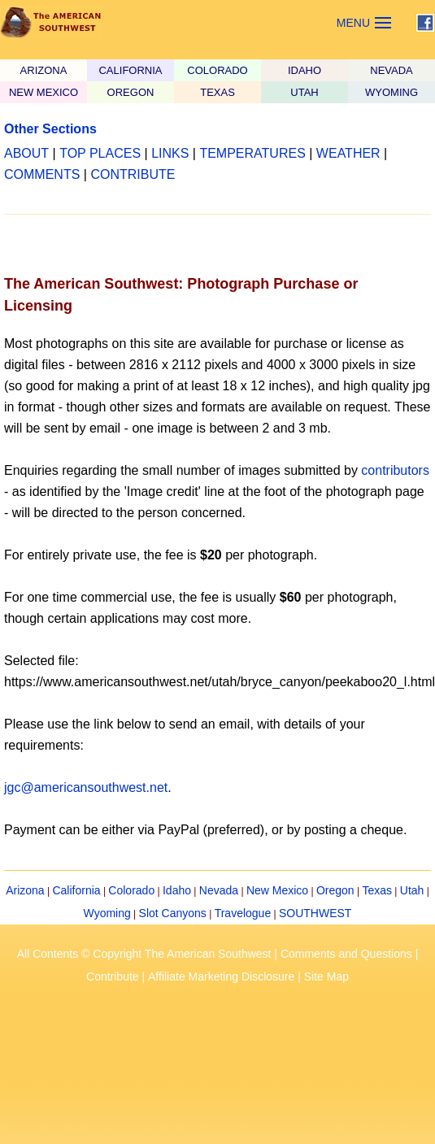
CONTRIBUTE (132, 174)
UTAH (304, 92)
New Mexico (277, 890)
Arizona (25, 890)
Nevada (218, 890)
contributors (395, 470)
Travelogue (243, 913)
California (76, 890)
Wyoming (107, 913)
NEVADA (391, 70)
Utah (412, 890)
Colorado (131, 890)
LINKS (170, 153)
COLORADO (217, 70)
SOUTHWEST (315, 913)
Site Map (326, 976)
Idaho (177, 890)
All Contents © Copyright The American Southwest (144, 953)
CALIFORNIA (130, 70)
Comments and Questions (346, 953)
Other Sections (50, 129)
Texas (377, 890)
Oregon (335, 890)
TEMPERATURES (252, 153)
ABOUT (26, 153)
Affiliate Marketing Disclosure (221, 976)
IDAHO (304, 70)
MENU (353, 22)
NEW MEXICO (43, 92)
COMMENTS (42, 174)
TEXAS (217, 92)
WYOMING (391, 92)
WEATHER (348, 153)
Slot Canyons (173, 913)
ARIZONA (43, 70)
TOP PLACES (100, 153)
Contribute (112, 976)
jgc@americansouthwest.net (85, 787)
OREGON (130, 92)
